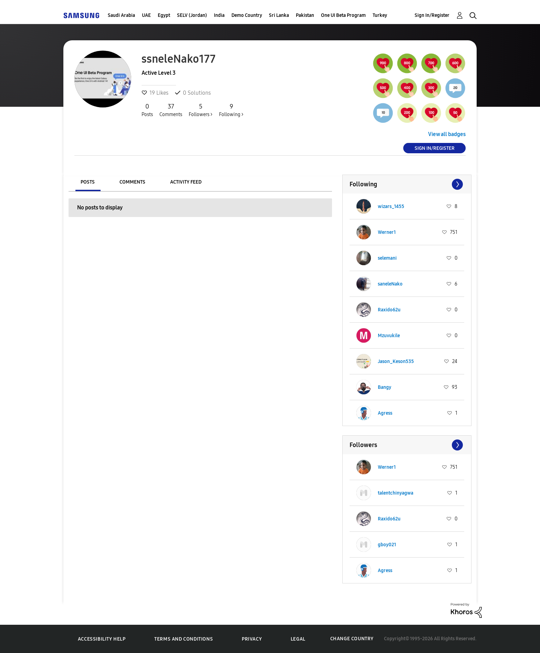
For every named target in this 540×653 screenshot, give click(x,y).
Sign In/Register (432, 15)
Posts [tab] (88, 182)
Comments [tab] (132, 182)
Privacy (252, 639)
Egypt (164, 15)
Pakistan (305, 15)
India (219, 15)
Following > (231, 109)
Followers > (200, 109)
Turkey (380, 15)
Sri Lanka (279, 15)
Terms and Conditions (183, 639)
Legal (298, 639)
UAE (146, 15)
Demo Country (246, 15)
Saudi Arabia (121, 15)
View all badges (447, 134)
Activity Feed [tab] (185, 182)
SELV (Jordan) (192, 15)
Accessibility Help (102, 639)
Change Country (352, 639)
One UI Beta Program (343, 15)
